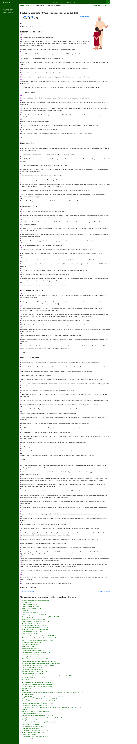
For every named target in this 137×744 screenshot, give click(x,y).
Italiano (48, 2)
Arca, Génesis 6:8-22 (28, 602)
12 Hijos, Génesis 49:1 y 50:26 (31, 623)
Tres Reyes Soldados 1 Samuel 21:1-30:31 (34, 671)
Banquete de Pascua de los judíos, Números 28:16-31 (38, 636)
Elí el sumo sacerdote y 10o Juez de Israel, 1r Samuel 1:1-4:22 (41, 663)
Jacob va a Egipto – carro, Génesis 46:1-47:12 (35, 621)
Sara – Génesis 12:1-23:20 (30, 604)
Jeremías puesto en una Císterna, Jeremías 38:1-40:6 (38, 703)
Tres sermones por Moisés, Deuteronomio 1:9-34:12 (37, 640)
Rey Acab (25, 690)
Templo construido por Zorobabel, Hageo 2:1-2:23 (37, 711)
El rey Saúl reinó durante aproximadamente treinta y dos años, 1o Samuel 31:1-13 (46, 676)
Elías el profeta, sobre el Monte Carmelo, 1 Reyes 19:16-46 (39, 699)
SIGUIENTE (105, 5)
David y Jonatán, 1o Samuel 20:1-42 (33, 673)
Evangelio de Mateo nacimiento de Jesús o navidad (37, 720)
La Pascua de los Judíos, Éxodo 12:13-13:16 (35, 627)
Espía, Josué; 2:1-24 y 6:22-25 (31, 644)
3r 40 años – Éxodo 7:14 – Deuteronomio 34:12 (36, 629)
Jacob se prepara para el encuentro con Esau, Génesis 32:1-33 (40, 617)
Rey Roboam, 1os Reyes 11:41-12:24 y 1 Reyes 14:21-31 (39, 686)
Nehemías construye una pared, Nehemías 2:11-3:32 (37, 715)
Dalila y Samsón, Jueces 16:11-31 (32, 667)
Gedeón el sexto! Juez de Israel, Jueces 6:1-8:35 (36, 652)
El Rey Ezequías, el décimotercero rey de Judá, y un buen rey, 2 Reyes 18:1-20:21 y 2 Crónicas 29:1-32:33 (53, 692)
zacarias (24, 709)
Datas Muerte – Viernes (29, 734)
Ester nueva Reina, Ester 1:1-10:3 (32, 713)
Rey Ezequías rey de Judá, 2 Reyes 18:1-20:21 (35, 705)
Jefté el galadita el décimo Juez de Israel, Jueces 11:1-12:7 (39, 661)
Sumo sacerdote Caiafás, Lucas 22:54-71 (34, 732)
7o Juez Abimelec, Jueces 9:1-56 (31, 654)
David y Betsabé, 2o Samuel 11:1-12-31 (34, 678)
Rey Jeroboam (26, 688)
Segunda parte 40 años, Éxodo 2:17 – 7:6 (34, 625)
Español (40, 2)
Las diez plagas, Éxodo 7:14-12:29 (32, 631)
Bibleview (6, 2)
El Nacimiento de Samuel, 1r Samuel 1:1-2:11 (35, 659)
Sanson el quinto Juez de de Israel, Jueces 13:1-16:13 (38, 665)
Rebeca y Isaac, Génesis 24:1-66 (31, 608)
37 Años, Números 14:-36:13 (30, 633)
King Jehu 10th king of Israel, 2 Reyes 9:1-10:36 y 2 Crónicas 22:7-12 (42, 697)
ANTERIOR (97, 5)
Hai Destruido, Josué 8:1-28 (30, 648)
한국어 (62, 2)
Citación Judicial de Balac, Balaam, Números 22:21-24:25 (39, 638)
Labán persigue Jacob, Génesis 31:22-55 (34, 615)
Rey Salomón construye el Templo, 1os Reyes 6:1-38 (37, 684)
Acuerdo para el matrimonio (30, 724)
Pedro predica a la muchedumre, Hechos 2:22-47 (36, 736)
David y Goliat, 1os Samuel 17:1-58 (32, 669)
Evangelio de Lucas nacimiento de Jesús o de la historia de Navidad (42, 718)
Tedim (88, 2)
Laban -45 (25, 610)
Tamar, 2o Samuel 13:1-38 (29, 680)
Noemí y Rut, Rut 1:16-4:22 (30, 657)
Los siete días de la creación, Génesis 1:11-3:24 (36, 600)
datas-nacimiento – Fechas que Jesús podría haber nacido (39, 722)
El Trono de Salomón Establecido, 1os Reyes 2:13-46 (37, 682)
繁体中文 (69, 2)
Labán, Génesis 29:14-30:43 (30, 612)
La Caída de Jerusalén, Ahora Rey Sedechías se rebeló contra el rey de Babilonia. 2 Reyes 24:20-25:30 (52, 707)
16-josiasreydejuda (28, 694)
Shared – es (29, 5)
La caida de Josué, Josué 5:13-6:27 (32, 642)
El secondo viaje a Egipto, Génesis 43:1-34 (34, 619)
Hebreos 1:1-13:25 (27, 739)
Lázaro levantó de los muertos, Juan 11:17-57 (35, 730)
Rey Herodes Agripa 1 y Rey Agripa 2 (33, 726)
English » (32, 2)
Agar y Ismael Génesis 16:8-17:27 (32, 606)
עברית (102, 2)
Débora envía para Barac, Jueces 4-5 (33, 650)
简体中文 (55, 2)
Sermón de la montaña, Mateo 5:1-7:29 (33, 728)
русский (95, 2)
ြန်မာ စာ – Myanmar (78, 2)
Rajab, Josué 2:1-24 (28, 646)
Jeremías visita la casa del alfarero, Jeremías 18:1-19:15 (38, 701)
